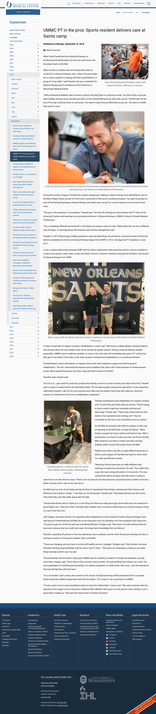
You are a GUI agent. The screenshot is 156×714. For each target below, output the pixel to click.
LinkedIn (111, 646)
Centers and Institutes (88, 619)
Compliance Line (138, 619)
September (15, 120)
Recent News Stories (17, 29)
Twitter (110, 637)
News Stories (23, 11)
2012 (12, 344)
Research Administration (89, 630)
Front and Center (16, 40)
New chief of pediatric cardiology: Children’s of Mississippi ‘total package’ (22, 261)
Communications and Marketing (114, 620)
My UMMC (6, 635)
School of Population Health (38, 654)
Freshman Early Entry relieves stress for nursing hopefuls (24, 136)
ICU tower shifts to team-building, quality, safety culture (24, 227)
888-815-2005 (63, 704)
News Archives (15, 32)
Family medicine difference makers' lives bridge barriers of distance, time (24, 165)
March (13, 92)
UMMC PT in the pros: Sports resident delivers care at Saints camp (24, 155)
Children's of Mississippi (63, 622)
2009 (12, 355)
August (14, 115)
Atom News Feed (114, 653)
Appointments (139, 3)
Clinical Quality (59, 625)
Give (119, 3)
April (13, 96)
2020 (12, 65)
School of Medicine (35, 648)
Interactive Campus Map (11, 628)
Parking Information (9, 638)
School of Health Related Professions (37, 644)
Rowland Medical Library (37, 633)
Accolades (13, 36)
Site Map (5, 641)
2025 (12, 47)
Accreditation (33, 619)
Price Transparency (61, 635)
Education (76, 3)
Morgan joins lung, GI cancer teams (23, 288)
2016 (12, 329)
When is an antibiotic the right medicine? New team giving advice (24, 193)
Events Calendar (112, 624)
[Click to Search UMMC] (149, 3)
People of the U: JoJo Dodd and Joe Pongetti (24, 174)
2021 (12, 62)
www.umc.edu (46, 696)
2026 (12, 43)
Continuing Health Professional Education (37, 626)
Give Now (5, 625)
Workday (5, 644)
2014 (12, 337)
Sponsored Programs (88, 633)
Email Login (6, 622)
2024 (12, 51)
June (13, 106)
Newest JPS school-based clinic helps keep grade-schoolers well (25, 270)
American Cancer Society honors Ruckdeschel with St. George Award (25, 244)
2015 (12, 333)
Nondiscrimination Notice (141, 628)
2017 (12, 326)
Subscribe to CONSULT (114, 630)
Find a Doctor (59, 628)
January (14, 83)
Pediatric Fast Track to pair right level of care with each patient (25, 219)
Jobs (4, 631)
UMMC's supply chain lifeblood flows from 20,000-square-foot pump (24, 145)
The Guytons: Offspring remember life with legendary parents (23, 297)
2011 (12, 348)
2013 (12, 340)
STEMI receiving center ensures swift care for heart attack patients (24, 211)
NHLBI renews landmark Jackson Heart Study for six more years (23, 127)
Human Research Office (89, 622)
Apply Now (32, 622)
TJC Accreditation (138, 635)
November (15, 317)
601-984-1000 (61, 701)
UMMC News (111, 627)
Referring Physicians (62, 638)
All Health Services (61, 619)
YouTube (111, 640)
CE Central (6, 619)
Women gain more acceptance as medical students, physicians (25, 234)
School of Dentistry (35, 637)
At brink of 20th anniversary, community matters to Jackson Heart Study (24, 279)
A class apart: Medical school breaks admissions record (24, 202)
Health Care (89, 3)
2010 (12, 351)
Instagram (111, 643)
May (13, 101)
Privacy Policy (137, 631)
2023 (12, 54)
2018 (137, 11)
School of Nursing (34, 651)
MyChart (127, 3)
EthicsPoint (136, 622)
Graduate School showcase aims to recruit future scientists (24, 252)
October (14, 312)
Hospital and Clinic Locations (65, 631)
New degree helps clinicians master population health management (23, 183)
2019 (12, 69)
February (14, 87)
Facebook (111, 633)
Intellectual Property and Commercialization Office (89, 626)
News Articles (16, 78)
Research (101, 3)
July (13, 110)
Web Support (137, 638)
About (111, 3)
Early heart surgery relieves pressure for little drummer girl (24, 305)
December (15, 321)
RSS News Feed (113, 649)
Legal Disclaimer (138, 625)
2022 (12, 58)
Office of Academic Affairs (38, 630)
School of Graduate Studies (38, 640)
